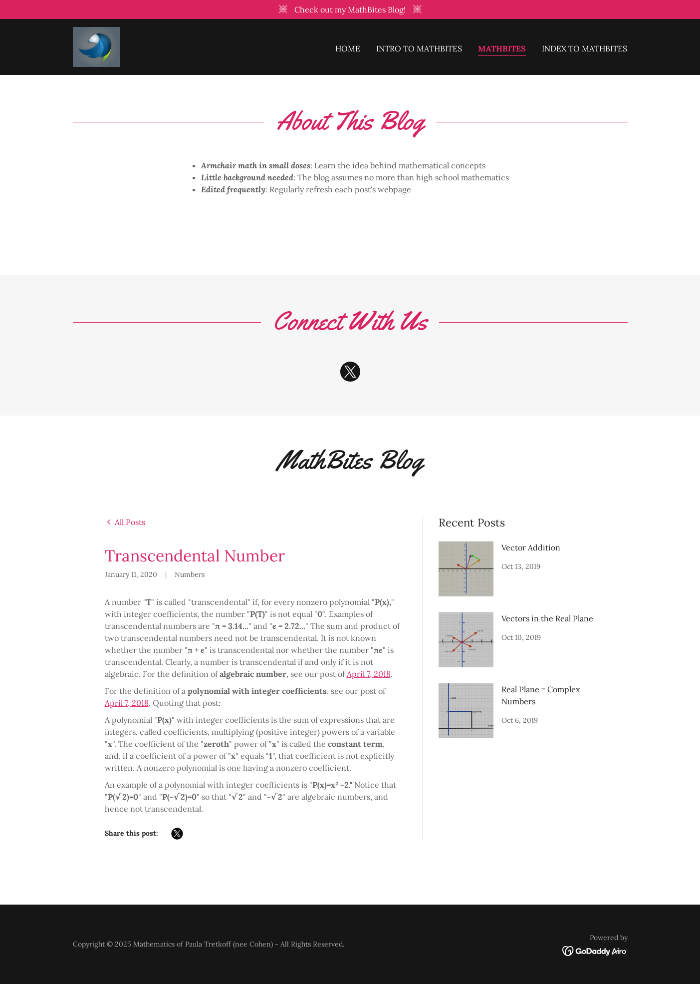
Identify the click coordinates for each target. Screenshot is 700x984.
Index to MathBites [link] (584, 48)
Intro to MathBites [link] (419, 48)
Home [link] (347, 48)
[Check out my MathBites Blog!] (350, 9)
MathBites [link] (502, 48)
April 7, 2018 (369, 674)
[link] (96, 45)
